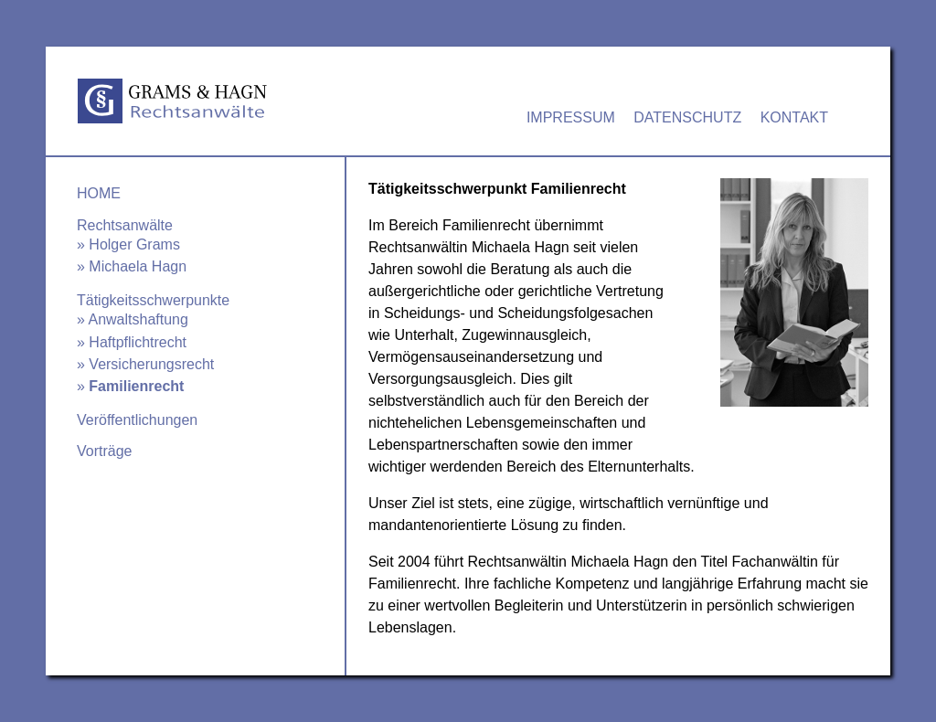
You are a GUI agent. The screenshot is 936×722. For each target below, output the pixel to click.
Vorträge (104, 451)
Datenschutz (687, 117)
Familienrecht (136, 386)
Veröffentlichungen (137, 420)
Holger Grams (134, 244)
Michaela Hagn (137, 266)
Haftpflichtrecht (137, 342)
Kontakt (794, 117)
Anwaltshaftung (137, 319)
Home (99, 193)
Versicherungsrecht (151, 364)
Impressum (570, 117)
